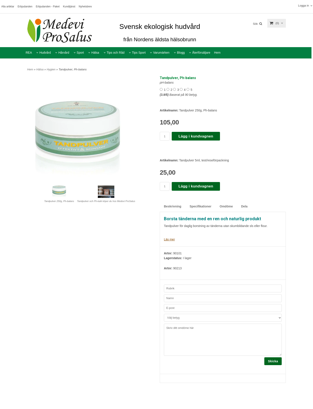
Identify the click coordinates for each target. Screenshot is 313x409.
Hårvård (63, 52)
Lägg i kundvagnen (195, 136)
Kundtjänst (69, 6)
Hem (217, 52)
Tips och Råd (116, 52)
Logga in (303, 5)
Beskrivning (172, 206)
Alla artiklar (7, 6)
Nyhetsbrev (85, 6)
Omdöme (226, 206)
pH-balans (167, 82)
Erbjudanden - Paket (48, 6)
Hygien (51, 69)
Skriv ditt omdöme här (223, 340)
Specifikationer (200, 206)
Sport (80, 52)
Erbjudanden (25, 6)
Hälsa (95, 52)
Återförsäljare (201, 52)
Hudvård (45, 52)
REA (29, 52)
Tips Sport (139, 52)
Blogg (181, 52)
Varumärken (161, 52)
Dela (244, 206)
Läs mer (169, 239)
